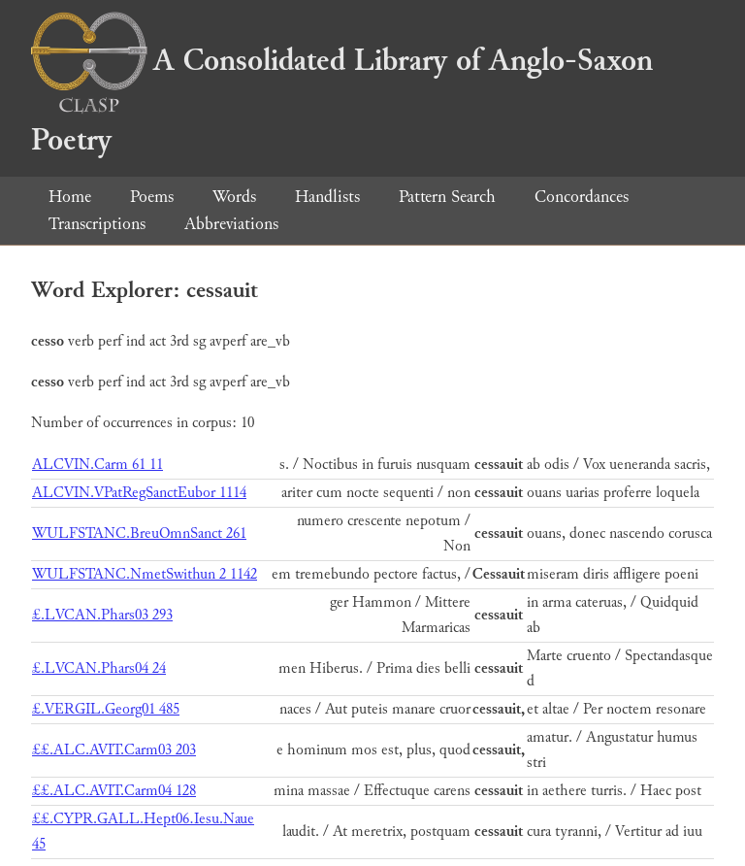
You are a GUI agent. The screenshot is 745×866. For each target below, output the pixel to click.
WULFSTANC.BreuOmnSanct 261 (139, 533)
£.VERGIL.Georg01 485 (105, 709)
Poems (152, 196)
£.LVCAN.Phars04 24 (99, 668)
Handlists (327, 196)
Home (70, 196)
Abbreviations (231, 224)
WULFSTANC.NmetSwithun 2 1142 (144, 574)
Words (234, 196)
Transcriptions (97, 224)
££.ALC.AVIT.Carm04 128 (114, 791)
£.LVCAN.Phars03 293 (102, 615)
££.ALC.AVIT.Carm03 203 (114, 750)
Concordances (581, 196)
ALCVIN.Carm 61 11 (97, 464)
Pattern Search (447, 196)
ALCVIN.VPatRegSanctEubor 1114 (139, 493)
